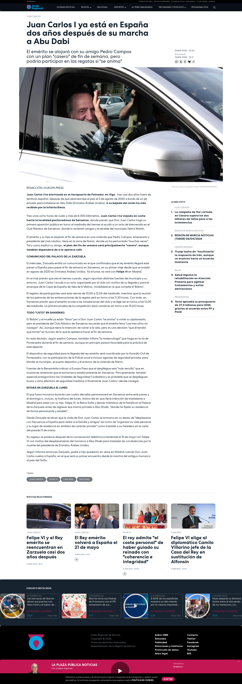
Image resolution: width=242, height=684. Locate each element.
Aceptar (168, 679)
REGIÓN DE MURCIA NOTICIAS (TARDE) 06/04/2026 (194, 237)
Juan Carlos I (34, 16)
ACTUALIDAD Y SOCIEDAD (39, 611)
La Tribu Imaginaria (141, 7)
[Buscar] (213, 7)
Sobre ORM (162, 635)
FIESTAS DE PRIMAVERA (162, 1)
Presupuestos (182, 297)
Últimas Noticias (178, 1)
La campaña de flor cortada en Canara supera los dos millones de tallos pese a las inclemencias (194, 217)
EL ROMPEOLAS (34, 596)
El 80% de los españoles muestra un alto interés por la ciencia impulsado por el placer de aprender (165, 601)
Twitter (191, 638)
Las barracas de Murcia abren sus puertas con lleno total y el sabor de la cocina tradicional (40, 601)
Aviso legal (161, 653)
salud (178, 270)
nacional (85, 479)
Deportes (119, 7)
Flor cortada (182, 207)
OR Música (178, 667)
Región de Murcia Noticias (189, 230)
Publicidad (161, 642)
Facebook (193, 642)
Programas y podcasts (171, 7)
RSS (189, 653)
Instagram (193, 646)
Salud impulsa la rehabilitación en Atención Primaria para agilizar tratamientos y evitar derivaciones (193, 281)
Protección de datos (167, 649)
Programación (199, 7)
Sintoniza (160, 638)
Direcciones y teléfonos (169, 646)
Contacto (192, 635)
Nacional (102, 7)
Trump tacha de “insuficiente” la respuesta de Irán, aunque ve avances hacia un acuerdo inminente (195, 257)
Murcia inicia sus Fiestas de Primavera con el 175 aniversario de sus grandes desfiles (102, 601)
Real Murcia (190, 1)
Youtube (192, 649)
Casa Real (69, 479)
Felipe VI (54, 479)
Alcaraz (212, 1)
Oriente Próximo (145, 1)
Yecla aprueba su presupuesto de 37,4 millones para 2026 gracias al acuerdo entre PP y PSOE (195, 307)
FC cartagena (202, 1)
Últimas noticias (66, 7)
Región (85, 7)
